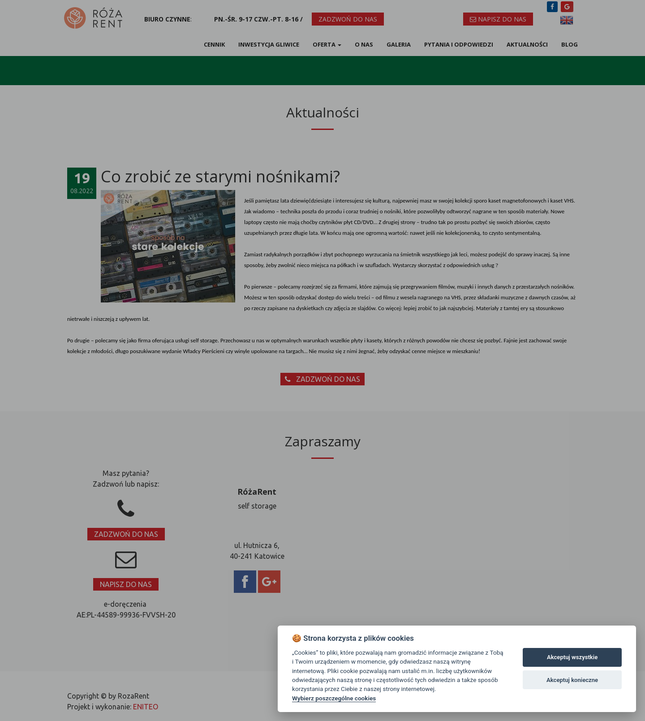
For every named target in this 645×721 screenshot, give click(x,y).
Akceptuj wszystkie (572, 657)
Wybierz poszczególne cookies (334, 698)
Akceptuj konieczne (572, 680)
